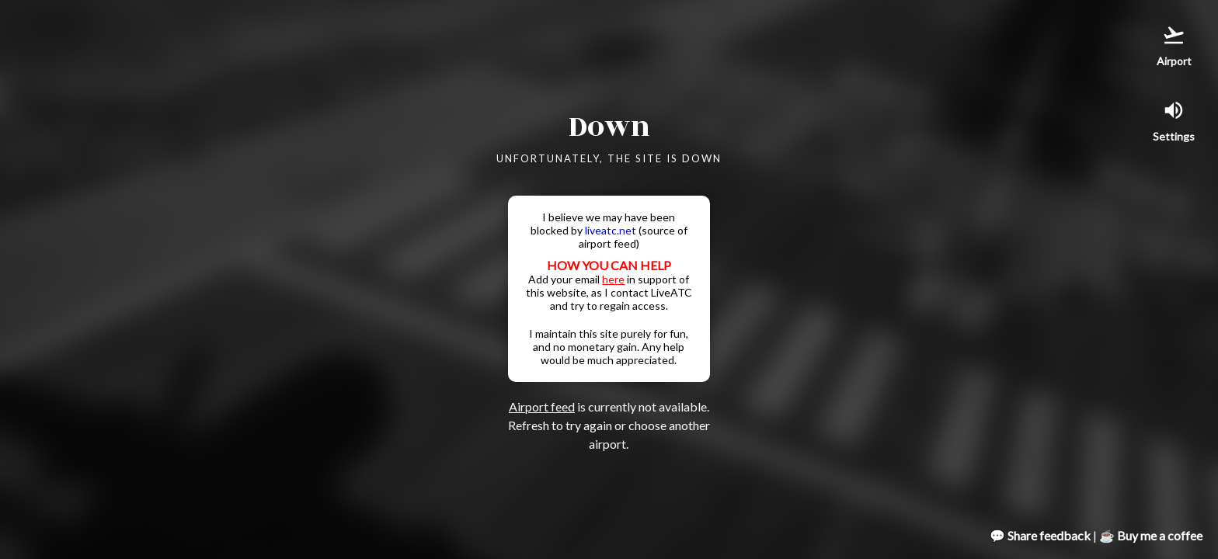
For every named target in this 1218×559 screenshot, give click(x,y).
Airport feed (542, 406)
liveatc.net (610, 230)
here (613, 279)
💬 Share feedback (1040, 535)
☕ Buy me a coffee (1150, 535)
